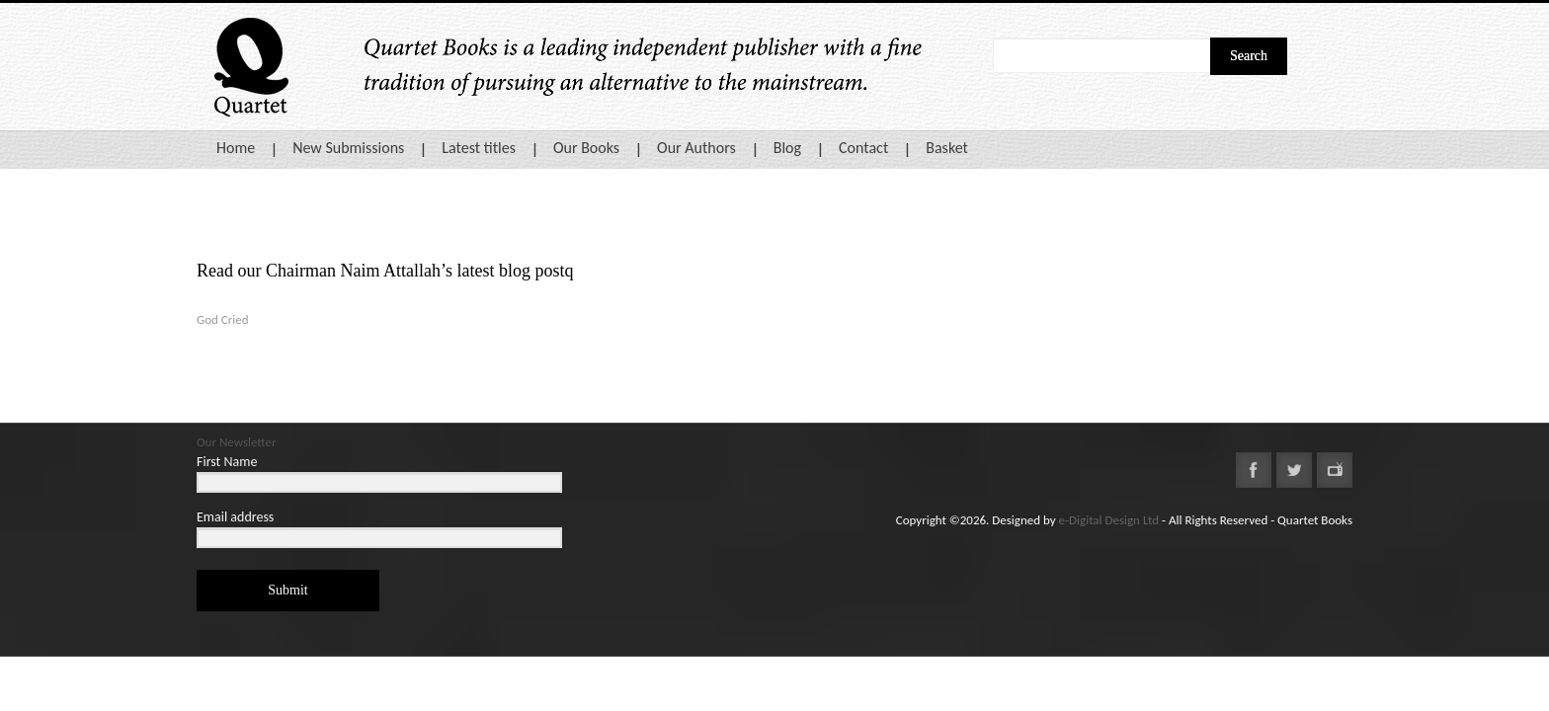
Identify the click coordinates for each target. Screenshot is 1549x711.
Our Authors (696, 147)
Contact (863, 147)
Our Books (586, 147)
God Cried (223, 319)
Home (235, 147)
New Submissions (348, 147)
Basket (947, 147)
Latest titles (479, 147)
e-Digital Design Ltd (1109, 520)
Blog (787, 147)
